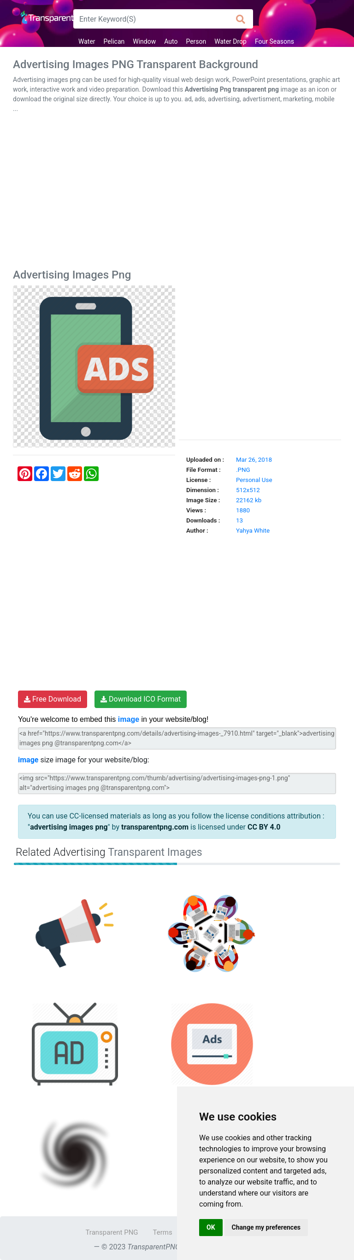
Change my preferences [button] (266, 1227)
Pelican (114, 41)
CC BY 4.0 (264, 827)
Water (86, 41)
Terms (162, 1232)
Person (196, 41)
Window (144, 41)
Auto (170, 41)
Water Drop (230, 41)
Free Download (52, 699)
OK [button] (210, 1227)
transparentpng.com (155, 827)
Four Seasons (274, 41)
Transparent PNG (111, 1232)
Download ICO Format (140, 699)
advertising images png (68, 827)
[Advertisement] (177, 192)
